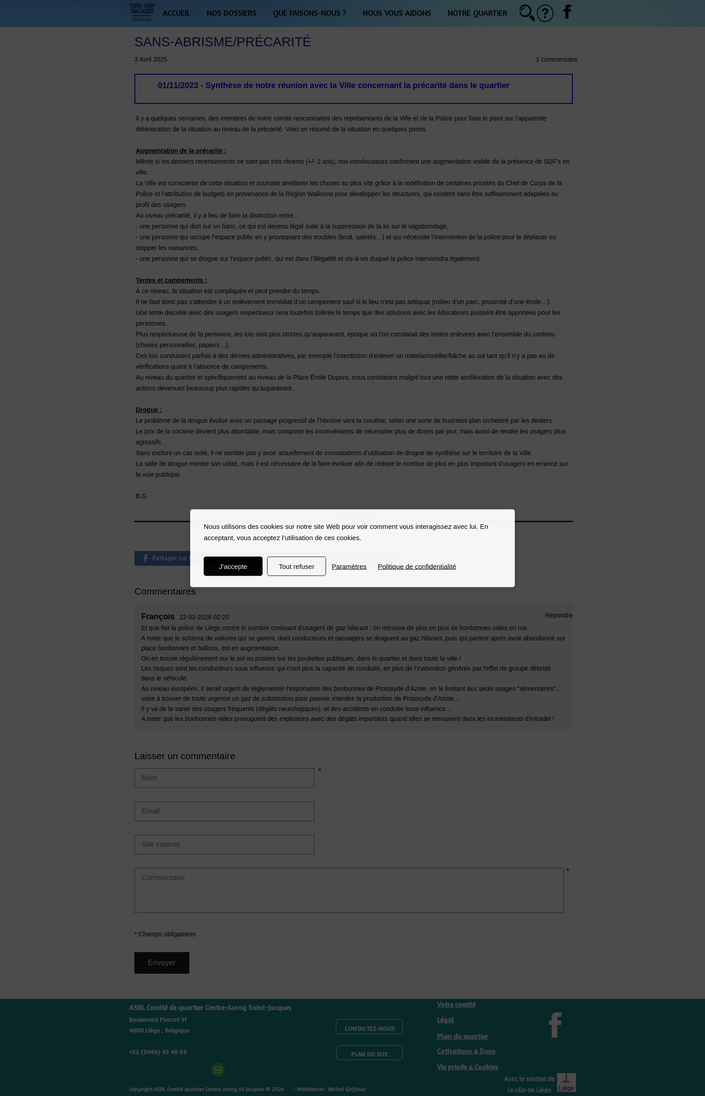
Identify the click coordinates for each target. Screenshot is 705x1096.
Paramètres (349, 566)
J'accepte (233, 566)
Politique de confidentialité (417, 566)
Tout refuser (296, 566)
